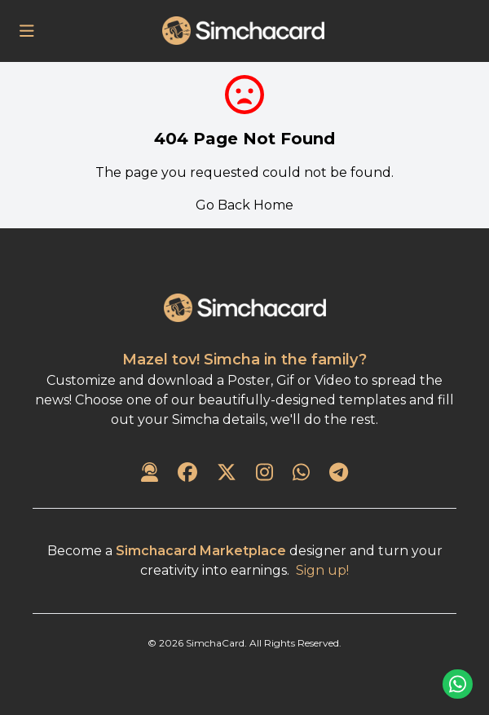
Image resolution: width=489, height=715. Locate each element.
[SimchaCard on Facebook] (187, 473)
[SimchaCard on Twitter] (226, 473)
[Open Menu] (27, 31)
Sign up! (322, 570)
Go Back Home (244, 205)
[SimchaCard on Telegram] (339, 473)
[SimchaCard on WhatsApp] (301, 473)
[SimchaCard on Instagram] (264, 473)
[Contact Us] (149, 473)
